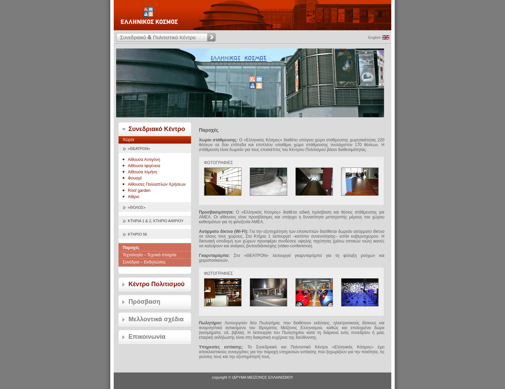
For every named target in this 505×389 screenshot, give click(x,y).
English (374, 37)
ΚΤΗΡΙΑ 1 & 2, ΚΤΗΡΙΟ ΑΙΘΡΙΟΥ (155, 221)
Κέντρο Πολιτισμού (156, 284)
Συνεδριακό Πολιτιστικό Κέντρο (157, 37)
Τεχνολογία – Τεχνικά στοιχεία (149, 254)
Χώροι (128, 139)
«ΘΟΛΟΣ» (137, 207)
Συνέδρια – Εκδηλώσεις (144, 262)
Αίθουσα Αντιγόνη (144, 159)
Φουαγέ (135, 178)
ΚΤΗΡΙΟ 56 (137, 234)
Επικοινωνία (147, 336)
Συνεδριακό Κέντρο (156, 129)
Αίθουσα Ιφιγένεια (144, 165)
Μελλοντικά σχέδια (156, 319)
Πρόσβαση (144, 301)
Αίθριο (133, 196)
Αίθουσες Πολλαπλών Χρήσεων (157, 184)
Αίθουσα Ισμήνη (142, 172)
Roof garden (139, 190)
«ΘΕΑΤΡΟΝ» (139, 149)
